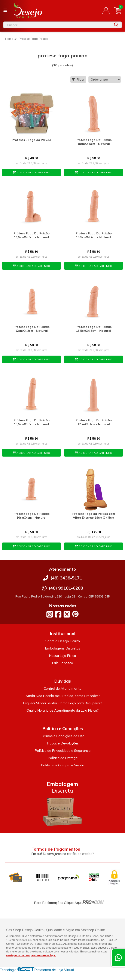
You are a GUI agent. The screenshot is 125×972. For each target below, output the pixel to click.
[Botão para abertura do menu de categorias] (5, 10)
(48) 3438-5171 (66, 578)
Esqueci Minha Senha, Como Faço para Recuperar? (62, 703)
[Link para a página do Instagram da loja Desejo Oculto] (49, 614)
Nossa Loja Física (62, 655)
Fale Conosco (62, 663)
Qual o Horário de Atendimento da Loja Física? (63, 710)
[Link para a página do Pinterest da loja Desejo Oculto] (75, 614)
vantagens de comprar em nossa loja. (31, 955)
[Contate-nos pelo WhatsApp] (118, 957)
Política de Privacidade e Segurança (63, 750)
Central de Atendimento (63, 688)
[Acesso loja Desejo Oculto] (106, 11)
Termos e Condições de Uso (62, 736)
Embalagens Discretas (62, 648)
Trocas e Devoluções (62, 743)
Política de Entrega (62, 758)
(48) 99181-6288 (66, 588)
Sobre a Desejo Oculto (62, 641)
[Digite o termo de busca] (57, 25)
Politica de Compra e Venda (62, 765)
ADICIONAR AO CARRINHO (31, 172)
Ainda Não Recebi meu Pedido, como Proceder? (62, 696)
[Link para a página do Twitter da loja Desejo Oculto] (67, 614)
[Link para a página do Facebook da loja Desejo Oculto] (58, 614)
